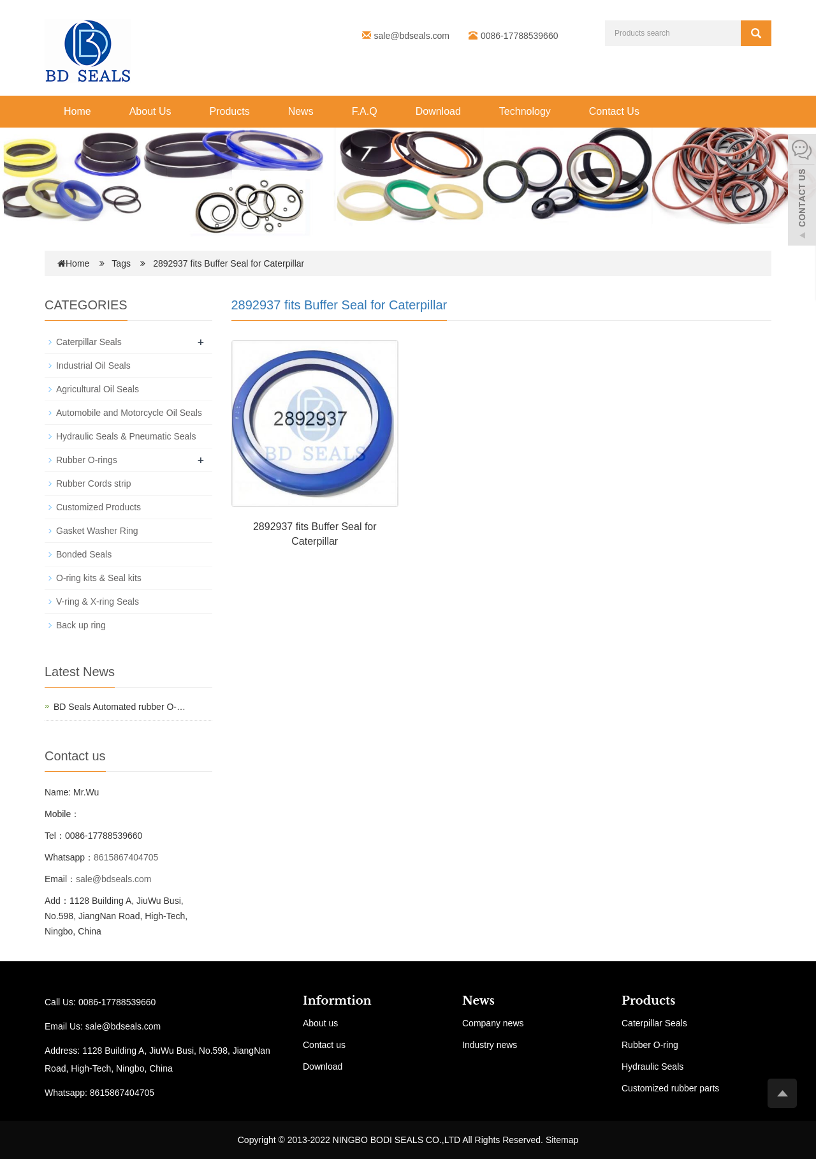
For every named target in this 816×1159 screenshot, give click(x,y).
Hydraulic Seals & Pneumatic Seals (126, 436)
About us (320, 1023)
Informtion (337, 1001)
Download (438, 111)
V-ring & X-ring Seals (97, 601)
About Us (150, 111)
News (301, 111)
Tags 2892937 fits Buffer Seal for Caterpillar (208, 263)
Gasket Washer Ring (97, 531)
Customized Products (98, 507)
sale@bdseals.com (412, 36)
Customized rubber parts (670, 1088)
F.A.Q (364, 111)
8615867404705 (126, 857)
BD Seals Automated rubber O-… (120, 707)
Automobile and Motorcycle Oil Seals (129, 413)
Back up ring (81, 625)
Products (230, 111)
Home (77, 111)
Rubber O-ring (650, 1045)
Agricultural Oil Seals (97, 389)
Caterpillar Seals (89, 342)
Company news (493, 1023)
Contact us (324, 1045)
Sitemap (562, 1140)
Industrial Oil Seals (93, 365)
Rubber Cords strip (93, 483)
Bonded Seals (84, 554)
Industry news (489, 1045)
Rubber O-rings (86, 460)
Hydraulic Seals (652, 1066)
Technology (525, 111)
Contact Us (614, 111)
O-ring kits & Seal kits (99, 578)
